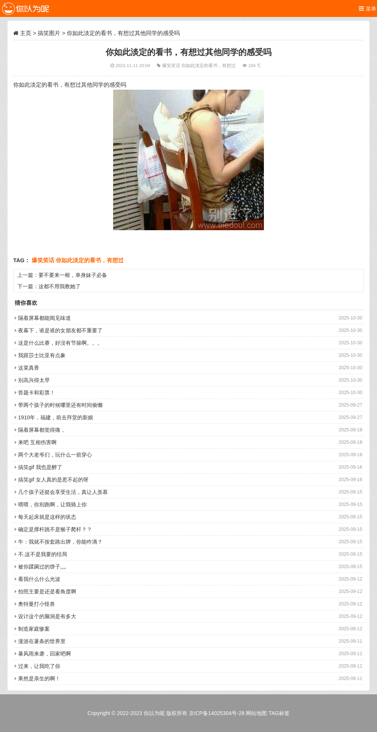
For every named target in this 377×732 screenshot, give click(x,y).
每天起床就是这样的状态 (47, 517)
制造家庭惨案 (34, 629)
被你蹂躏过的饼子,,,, (42, 567)
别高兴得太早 (34, 380)
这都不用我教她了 (59, 286)
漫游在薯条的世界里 (42, 641)
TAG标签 (279, 713)
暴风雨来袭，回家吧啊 (44, 654)
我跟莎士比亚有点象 (42, 355)
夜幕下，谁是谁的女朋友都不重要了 (60, 330)
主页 (25, 33)
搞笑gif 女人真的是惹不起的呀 (53, 480)
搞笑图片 (49, 33)
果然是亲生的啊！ (39, 678)
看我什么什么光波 (39, 579)
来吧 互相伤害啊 (37, 442)
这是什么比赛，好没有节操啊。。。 (60, 343)
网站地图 (256, 713)
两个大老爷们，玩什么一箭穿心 (55, 455)
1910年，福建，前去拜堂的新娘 (55, 417)
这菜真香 (28, 368)
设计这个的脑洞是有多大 (47, 616)
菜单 (367, 8)
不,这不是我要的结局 (42, 554)
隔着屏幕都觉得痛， (42, 430)
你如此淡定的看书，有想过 (209, 65)
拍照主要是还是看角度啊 (47, 591)
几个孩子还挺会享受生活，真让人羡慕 (63, 492)
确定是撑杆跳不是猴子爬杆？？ (55, 529)
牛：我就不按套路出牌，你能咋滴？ (60, 542)
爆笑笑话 (171, 65)
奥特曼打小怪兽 (36, 604)
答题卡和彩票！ (36, 393)
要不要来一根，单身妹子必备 (72, 275)
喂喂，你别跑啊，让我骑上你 (52, 504)
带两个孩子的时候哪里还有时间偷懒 (60, 405)
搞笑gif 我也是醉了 (40, 467)
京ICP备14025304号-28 (217, 713)
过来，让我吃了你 (39, 666)
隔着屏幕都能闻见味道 (44, 318)
